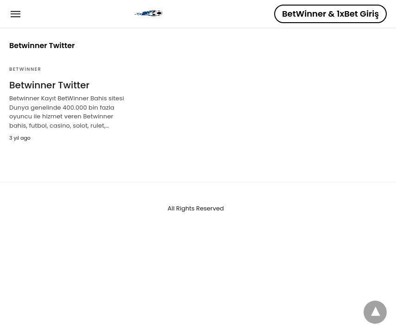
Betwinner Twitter (49, 85)
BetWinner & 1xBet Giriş (330, 13)
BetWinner (25, 69)
